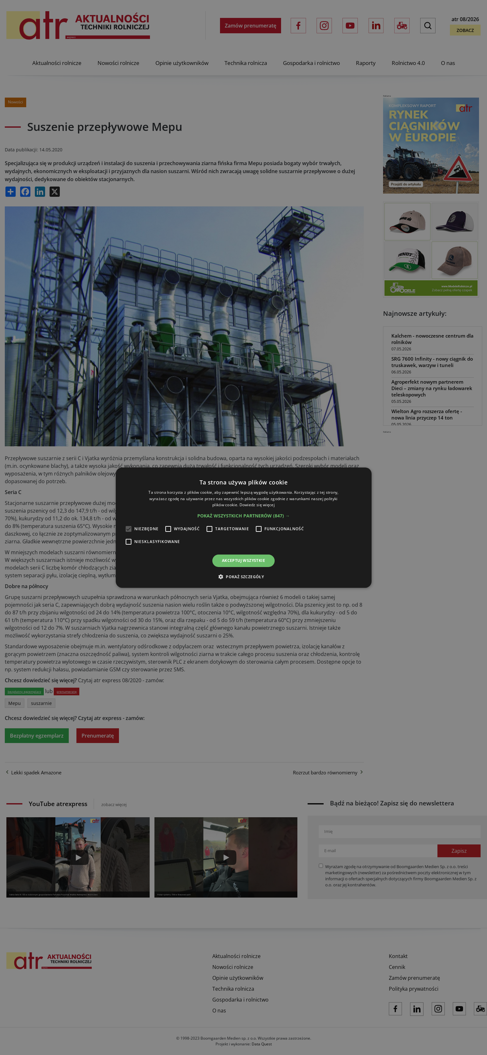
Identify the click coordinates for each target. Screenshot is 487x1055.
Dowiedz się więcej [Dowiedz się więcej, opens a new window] (257, 505)
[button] (243, 516)
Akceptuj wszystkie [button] (243, 560)
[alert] (243, 527)
